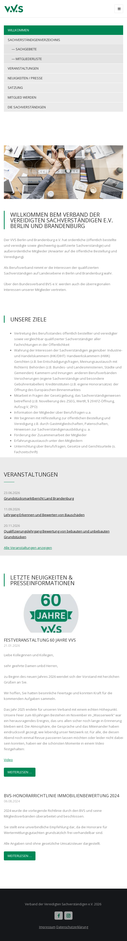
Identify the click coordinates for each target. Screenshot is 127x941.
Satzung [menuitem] (15, 87)
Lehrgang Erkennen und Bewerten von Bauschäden (44, 514)
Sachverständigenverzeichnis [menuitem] (34, 39)
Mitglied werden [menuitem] (22, 97)
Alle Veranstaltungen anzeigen (28, 547)
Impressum (47, 927)
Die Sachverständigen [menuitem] (27, 107)
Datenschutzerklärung (72, 927)
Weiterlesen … (19, 772)
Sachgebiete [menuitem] (26, 49)
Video (8, 759)
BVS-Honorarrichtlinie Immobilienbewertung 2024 (61, 796)
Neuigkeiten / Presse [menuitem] (25, 78)
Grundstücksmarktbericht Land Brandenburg (39, 498)
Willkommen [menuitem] (18, 30)
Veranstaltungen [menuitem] (23, 68)
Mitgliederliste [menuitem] (29, 58)
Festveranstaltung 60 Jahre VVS (40, 640)
